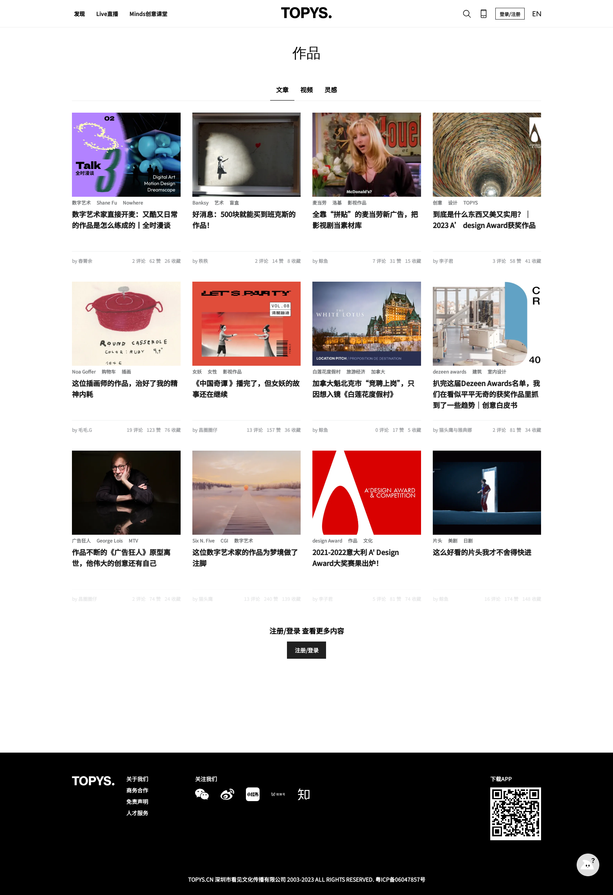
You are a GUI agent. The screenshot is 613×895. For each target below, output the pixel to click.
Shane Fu (107, 202)
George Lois (110, 540)
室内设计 (497, 371)
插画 (126, 371)
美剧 (452, 540)
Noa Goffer (84, 371)
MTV (133, 540)
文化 (368, 540)
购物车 (109, 371)
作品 (352, 540)
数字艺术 (81, 202)
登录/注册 (510, 14)
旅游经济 (355, 371)
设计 (452, 202)
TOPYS (470, 202)
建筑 (477, 371)
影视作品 (357, 202)
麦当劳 (319, 202)
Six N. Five (203, 540)
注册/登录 (307, 650)
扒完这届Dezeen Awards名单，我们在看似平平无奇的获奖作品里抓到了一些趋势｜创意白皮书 (486, 394)
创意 (437, 202)
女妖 (197, 371)
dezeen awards (449, 371)
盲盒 (234, 202)
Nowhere (133, 202)
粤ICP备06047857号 (400, 879)
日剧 (468, 540)
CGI (224, 540)
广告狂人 (81, 540)
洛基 (337, 202)
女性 (212, 371)
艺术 (219, 202)
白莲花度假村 (326, 371)
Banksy (200, 202)
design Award (327, 540)
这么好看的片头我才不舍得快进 (482, 552)
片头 (437, 540)
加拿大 (378, 371)
